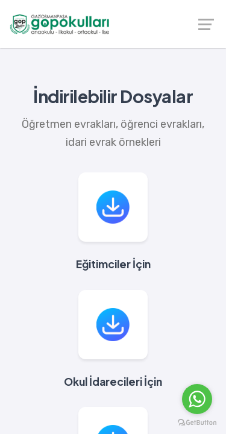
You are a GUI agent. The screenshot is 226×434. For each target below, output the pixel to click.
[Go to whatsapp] (197, 399)
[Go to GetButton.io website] (197, 422)
